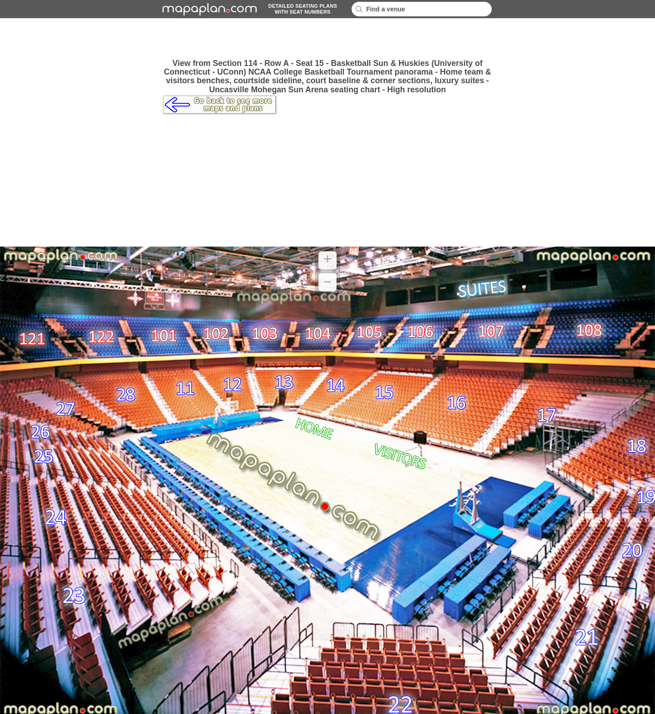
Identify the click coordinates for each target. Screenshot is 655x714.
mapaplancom (208, 9)
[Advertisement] (327, 38)
